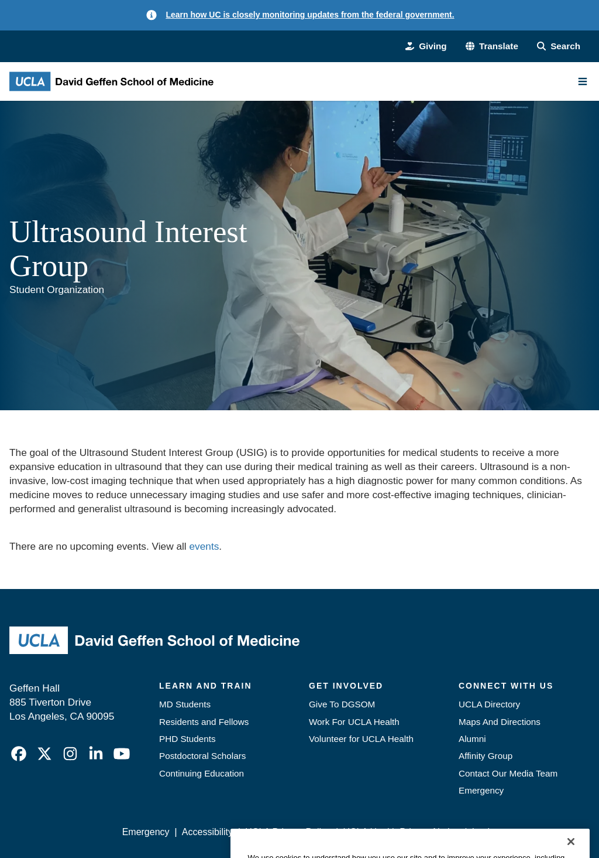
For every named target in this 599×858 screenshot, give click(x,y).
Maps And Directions (500, 722)
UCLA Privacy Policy (288, 832)
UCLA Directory (489, 704)
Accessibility (207, 832)
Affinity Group (485, 756)
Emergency (481, 790)
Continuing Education (201, 773)
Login (483, 832)
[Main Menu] (583, 81)
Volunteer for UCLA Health (361, 739)
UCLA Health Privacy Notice (401, 832)
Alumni (472, 739)
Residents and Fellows (204, 722)
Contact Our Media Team (508, 773)
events (204, 546)
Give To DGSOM (342, 704)
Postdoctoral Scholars (202, 756)
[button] (492, 46)
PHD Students (187, 739)
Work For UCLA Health (354, 722)
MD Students (185, 704)
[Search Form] (559, 46)
